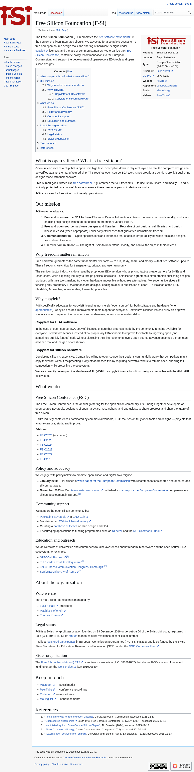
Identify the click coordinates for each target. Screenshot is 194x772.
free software (81, 183)
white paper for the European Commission (103, 480)
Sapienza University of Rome (58, 571)
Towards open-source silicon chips (64, 733)
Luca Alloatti (163, 71)
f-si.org (161, 80)
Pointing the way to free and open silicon (68, 716)
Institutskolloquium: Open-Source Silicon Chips (71, 725)
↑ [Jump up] (44, 716)
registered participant (59, 641)
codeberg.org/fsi (166, 85)
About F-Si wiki (59, 764)
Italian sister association (85, 490)
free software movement (114, 37)
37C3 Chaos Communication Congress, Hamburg (71, 567)
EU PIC (147, 75)
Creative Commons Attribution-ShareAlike (85, 757)
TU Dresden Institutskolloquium (59, 562)
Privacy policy (41, 764)
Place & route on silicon (58, 729)
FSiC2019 (46, 459)
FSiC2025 (46, 440)
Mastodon (162, 90)
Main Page (61, 30)
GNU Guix (79, 516)
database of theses (65, 526)
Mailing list (46, 699)
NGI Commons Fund (146, 531)
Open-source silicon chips (59, 721)
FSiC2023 (46, 449)
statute (73, 635)
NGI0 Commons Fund (142, 646)
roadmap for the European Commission (143, 490)
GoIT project (65, 666)
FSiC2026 (46, 435)
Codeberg (46, 694)
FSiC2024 (46, 444)
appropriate (42, 310)
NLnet (116, 531)
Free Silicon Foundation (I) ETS (60, 662)
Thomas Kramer (50, 615)
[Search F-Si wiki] (173, 12)
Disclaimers (76, 764)
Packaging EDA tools (53, 516)
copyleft (40, 50)
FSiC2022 (46, 454)
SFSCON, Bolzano (51, 557)
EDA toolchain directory (73, 521)
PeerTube (162, 95)
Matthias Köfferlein (51, 610)
